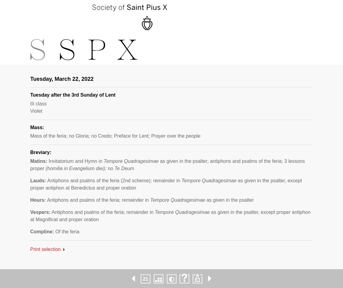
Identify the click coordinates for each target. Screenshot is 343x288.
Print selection (45, 249)
